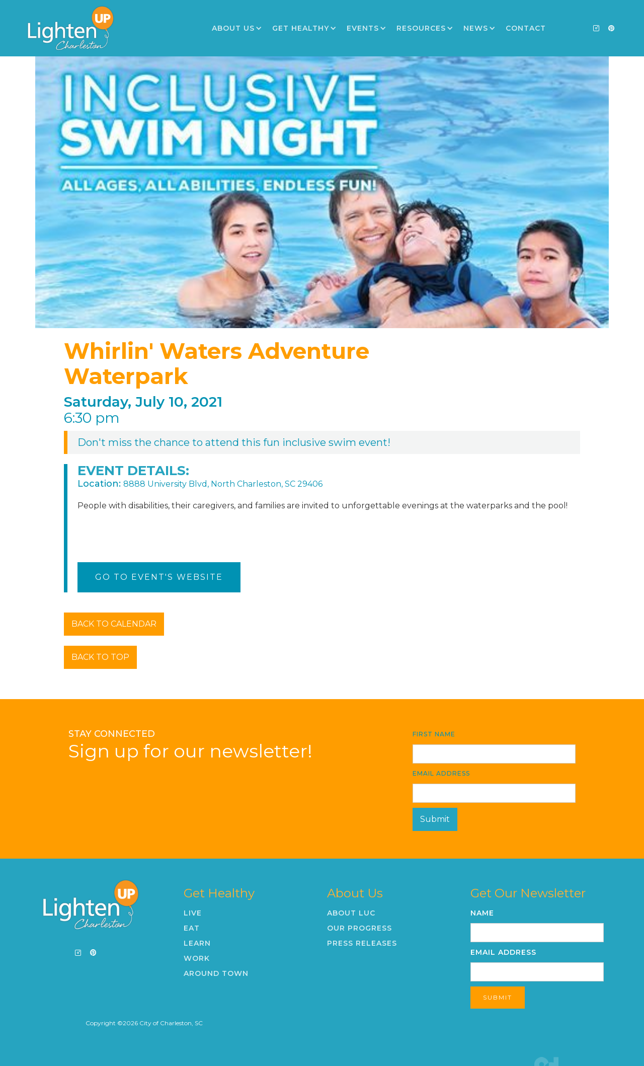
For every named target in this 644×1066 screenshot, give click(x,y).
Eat (192, 928)
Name (482, 913)
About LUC (351, 913)
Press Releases (362, 943)
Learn (197, 943)
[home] (70, 28)
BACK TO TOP (100, 657)
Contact (526, 28)
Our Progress (359, 928)
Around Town (216, 973)
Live (193, 913)
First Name (434, 734)
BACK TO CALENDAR (113, 624)
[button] (237, 28)
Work (197, 958)
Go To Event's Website (159, 577)
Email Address (441, 773)
